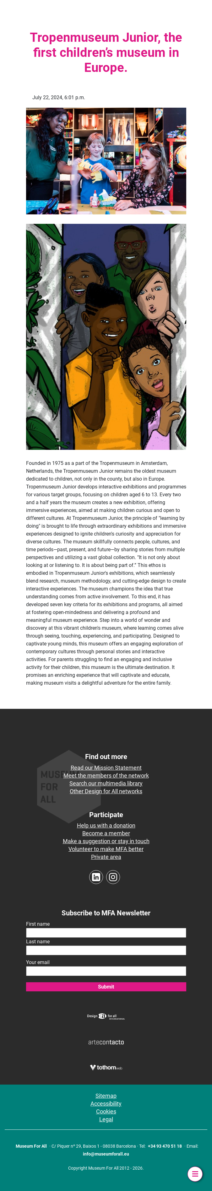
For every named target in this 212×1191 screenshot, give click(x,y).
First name (38, 924)
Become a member (106, 833)
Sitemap (106, 1095)
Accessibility (106, 1103)
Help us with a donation (106, 825)
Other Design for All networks (106, 791)
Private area (106, 857)
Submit (106, 987)
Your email (38, 962)
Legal (106, 1119)
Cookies (106, 1111)
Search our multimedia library (106, 783)
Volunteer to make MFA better (106, 849)
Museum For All (31, 1146)
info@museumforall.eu (106, 1153)
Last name (38, 942)
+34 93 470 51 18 (165, 1146)
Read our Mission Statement (106, 767)
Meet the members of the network (106, 775)
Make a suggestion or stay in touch (106, 841)
